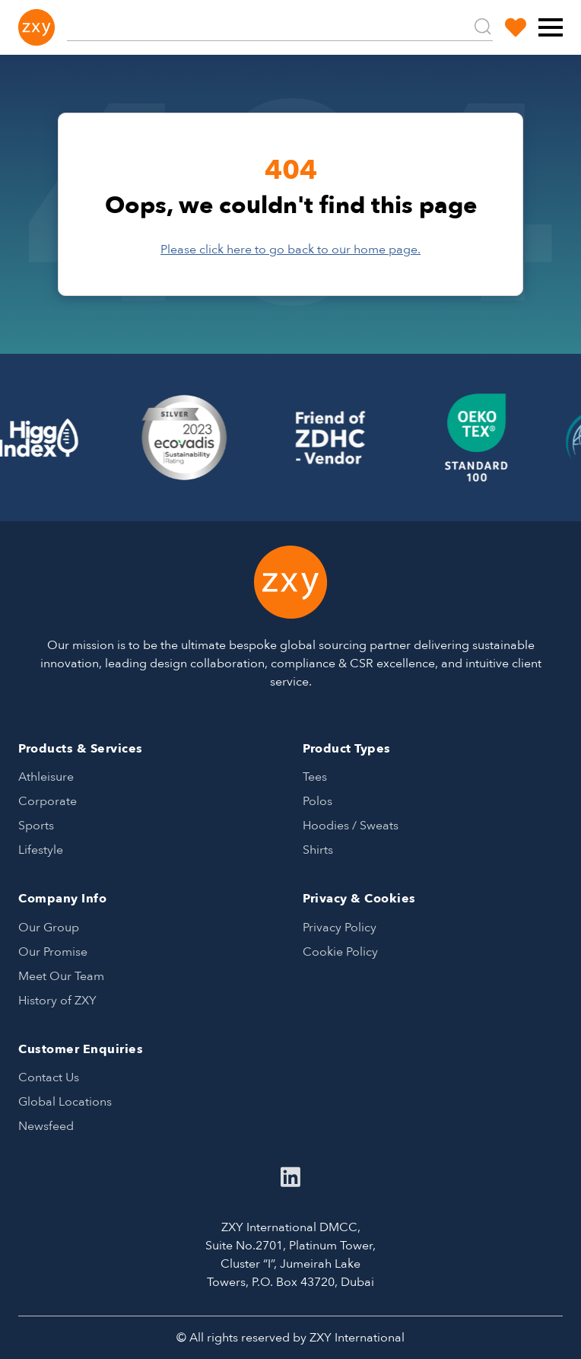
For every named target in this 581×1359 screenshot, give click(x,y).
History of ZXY (57, 1000)
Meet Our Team (61, 976)
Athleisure (46, 777)
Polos (317, 801)
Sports (36, 825)
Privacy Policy (339, 927)
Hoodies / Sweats (350, 825)
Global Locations (65, 1101)
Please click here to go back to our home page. (290, 249)
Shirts (318, 850)
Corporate (47, 801)
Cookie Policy (340, 952)
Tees (315, 777)
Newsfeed (46, 1126)
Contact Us (48, 1077)
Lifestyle (40, 850)
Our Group (48, 927)
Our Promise (52, 952)
